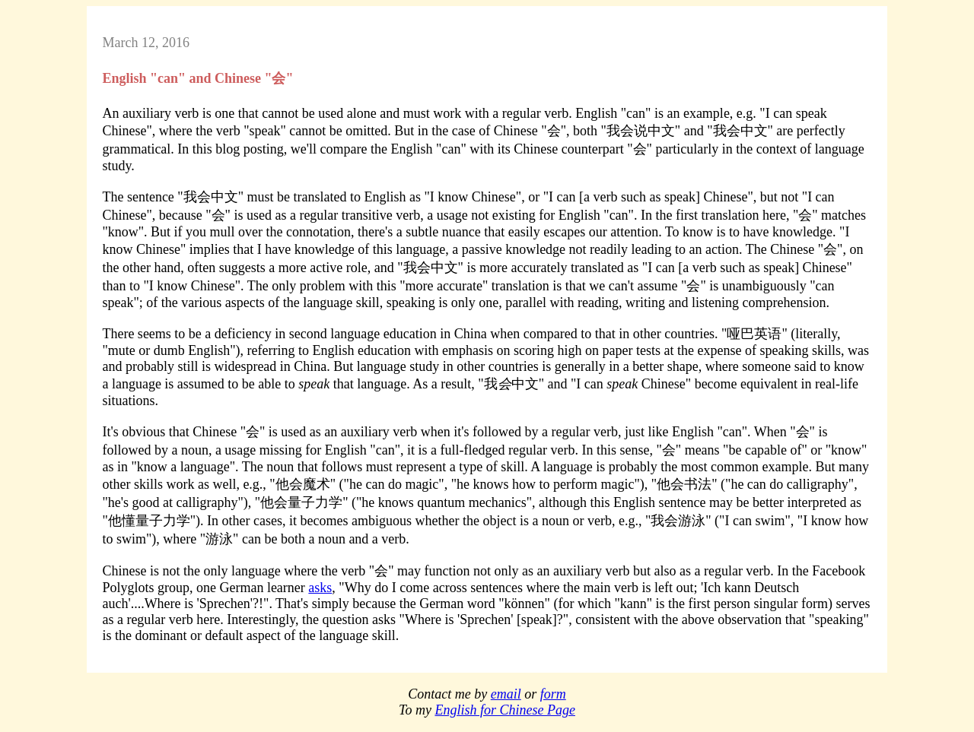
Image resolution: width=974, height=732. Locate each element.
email (506, 694)
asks (320, 587)
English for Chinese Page (504, 710)
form (553, 694)
